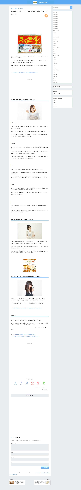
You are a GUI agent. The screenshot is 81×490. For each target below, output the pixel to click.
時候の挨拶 (55, 91)
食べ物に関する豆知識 (44, 387)
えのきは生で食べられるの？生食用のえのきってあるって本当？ (26, 336)
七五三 (55, 78)
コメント (13, 443)
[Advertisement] (30, 25)
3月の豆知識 (56, 16)
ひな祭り (55, 39)
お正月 (55, 32)
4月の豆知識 (56, 18)
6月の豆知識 (56, 22)
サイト (12, 462)
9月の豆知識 (56, 28)
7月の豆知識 (56, 24)
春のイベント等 (56, 37)
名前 (12, 452)
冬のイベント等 (56, 30)
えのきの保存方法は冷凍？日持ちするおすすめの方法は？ (25, 334)
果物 (54, 103)
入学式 (55, 49)
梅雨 (54, 59)
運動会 (55, 72)
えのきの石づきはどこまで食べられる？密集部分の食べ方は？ (25, 72)
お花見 (55, 43)
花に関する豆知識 (56, 87)
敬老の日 (55, 76)
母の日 (55, 53)
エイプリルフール (57, 47)
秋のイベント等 (56, 70)
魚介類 (55, 105)
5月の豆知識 (56, 20)
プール (55, 68)
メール (12, 457)
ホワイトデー (56, 41)
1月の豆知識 (56, 14)
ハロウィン (56, 82)
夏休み (55, 66)
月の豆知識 (55, 12)
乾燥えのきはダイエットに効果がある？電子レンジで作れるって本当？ (27, 308)
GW (54, 51)
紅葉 (54, 80)
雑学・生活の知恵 (56, 94)
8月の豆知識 (56, 26)
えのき (47, 389)
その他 (55, 107)
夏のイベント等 (56, 55)
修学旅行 (55, 74)
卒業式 (55, 45)
